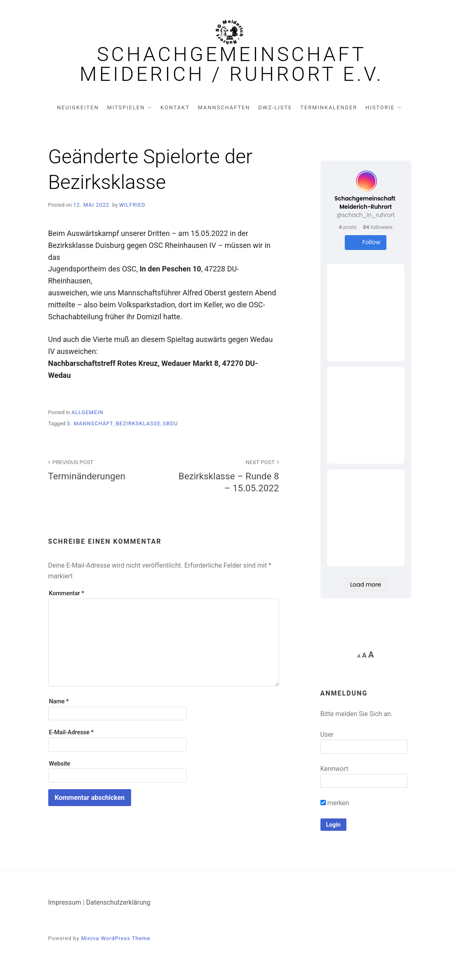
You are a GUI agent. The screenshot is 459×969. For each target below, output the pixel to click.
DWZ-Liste (275, 107)
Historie (380, 107)
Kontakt (175, 107)
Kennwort (334, 769)
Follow (365, 242)
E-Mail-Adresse (71, 732)
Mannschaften (224, 107)
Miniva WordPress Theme (115, 938)
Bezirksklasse (138, 423)
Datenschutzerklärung (118, 902)
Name (59, 701)
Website (60, 763)
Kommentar (66, 593)
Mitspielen (126, 107)
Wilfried (132, 205)
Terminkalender (328, 107)
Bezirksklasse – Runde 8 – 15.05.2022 (226, 475)
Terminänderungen (101, 469)
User (327, 734)
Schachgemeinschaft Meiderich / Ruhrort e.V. (232, 64)
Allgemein (87, 412)
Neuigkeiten (78, 107)
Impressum (65, 902)
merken (334, 803)
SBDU (170, 423)
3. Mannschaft (90, 423)
